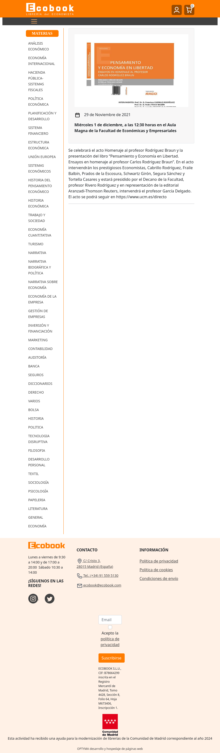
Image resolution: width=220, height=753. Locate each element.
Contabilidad (40, 348)
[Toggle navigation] (32, 21)
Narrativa (37, 252)
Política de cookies (156, 569)
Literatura (38, 508)
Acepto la (109, 638)
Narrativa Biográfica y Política (39, 267)
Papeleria (37, 500)
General (35, 517)
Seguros (36, 375)
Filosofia (36, 450)
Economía (37, 526)
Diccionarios (40, 383)
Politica (35, 427)
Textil (33, 473)
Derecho (36, 392)
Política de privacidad (159, 561)
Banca (33, 366)
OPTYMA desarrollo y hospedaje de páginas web (110, 749)
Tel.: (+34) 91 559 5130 (98, 575)
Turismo (36, 244)
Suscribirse (111, 658)
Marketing (38, 340)
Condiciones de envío (159, 578)
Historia (36, 418)
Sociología (38, 482)
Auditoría (37, 357)
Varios (34, 401)
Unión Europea (42, 156)
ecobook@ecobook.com (99, 585)
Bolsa (33, 409)
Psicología (38, 491)
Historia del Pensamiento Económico (40, 186)
